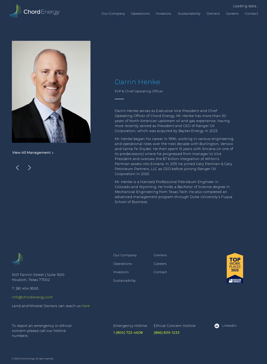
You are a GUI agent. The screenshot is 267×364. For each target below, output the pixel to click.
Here (86, 306)
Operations (140, 13)
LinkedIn (226, 326)
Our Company (113, 13)
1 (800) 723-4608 (128, 333)
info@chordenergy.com (32, 297)
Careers (232, 13)
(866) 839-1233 (166, 333)
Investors (163, 13)
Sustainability (189, 13)
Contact (251, 13)
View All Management (32, 153)
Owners (213, 13)
